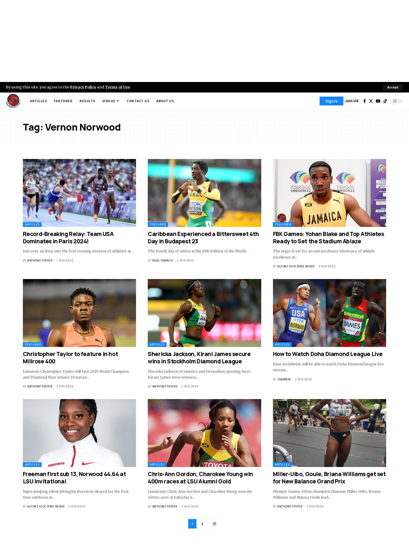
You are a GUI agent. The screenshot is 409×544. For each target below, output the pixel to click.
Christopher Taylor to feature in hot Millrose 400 (70, 357)
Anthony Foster (39, 260)
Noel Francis (162, 260)
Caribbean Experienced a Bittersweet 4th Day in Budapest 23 (203, 237)
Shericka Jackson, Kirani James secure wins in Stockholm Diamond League (199, 357)
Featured (158, 224)
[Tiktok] (385, 101)
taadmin (284, 379)
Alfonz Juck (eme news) (295, 266)
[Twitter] (370, 101)
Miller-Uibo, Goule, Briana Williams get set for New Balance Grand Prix (329, 478)
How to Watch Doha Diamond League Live (328, 354)
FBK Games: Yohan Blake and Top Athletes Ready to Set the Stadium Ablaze (328, 237)
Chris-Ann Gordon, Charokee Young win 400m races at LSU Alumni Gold (200, 478)
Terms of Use (119, 87)
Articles (32, 224)
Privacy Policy (84, 87)
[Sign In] (331, 101)
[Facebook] (364, 101)
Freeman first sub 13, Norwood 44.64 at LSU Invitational (74, 478)
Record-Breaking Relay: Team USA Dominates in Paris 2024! (68, 237)
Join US (352, 100)
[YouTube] (378, 101)
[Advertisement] (205, 41)
